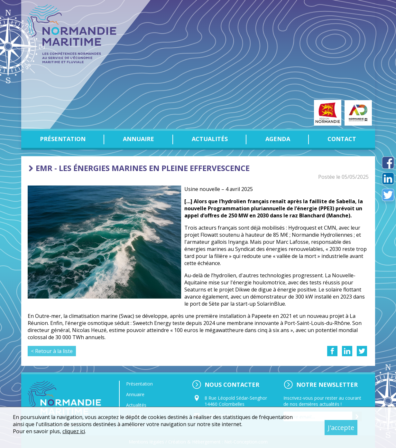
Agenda (277, 139)
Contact (341, 139)
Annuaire (138, 139)
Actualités (210, 139)
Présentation (63, 139)
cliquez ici (73, 431)
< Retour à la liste (52, 351)
